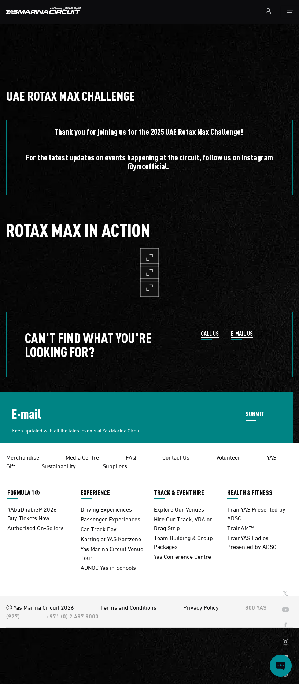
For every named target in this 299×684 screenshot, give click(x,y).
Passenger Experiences (110, 518)
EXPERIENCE (95, 492)
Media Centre (82, 457)
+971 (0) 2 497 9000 (72, 615)
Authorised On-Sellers (35, 527)
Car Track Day (99, 528)
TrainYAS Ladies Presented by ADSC (251, 541)
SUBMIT (255, 413)
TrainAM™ (240, 527)
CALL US (210, 334)
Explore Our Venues (179, 509)
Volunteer (228, 457)
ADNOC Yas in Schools (108, 567)
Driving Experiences (106, 509)
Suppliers (115, 465)
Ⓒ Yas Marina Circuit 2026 (40, 607)
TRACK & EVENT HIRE (179, 492)
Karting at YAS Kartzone (111, 538)
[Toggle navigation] (289, 12)
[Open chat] (281, 666)
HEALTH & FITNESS (249, 492)
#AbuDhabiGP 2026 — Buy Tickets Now (35, 513)
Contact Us (175, 457)
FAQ (131, 457)
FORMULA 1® (23, 492)
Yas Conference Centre (182, 556)
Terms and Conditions (128, 607)
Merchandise (22, 457)
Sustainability (58, 465)
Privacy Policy (201, 607)
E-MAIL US (242, 334)
